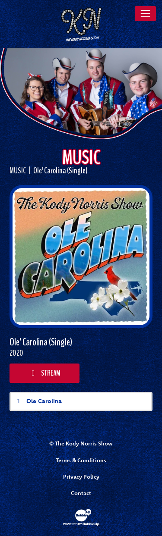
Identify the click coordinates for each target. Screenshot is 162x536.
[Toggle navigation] (145, 13)
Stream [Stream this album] (44, 373)
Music (18, 170)
